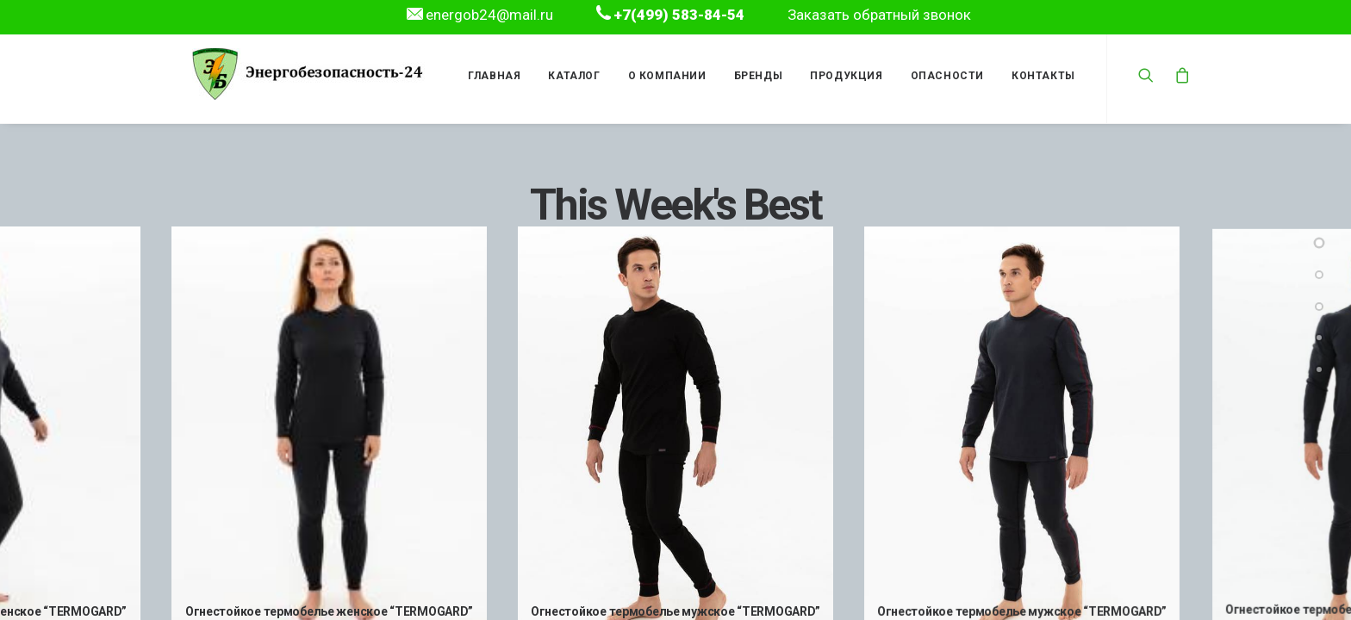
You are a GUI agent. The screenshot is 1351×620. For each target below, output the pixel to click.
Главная (490, 76)
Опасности (943, 76)
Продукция (842, 76)
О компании (663, 76)
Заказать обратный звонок (879, 14)
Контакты (1039, 76)
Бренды (754, 76)
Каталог (570, 76)
